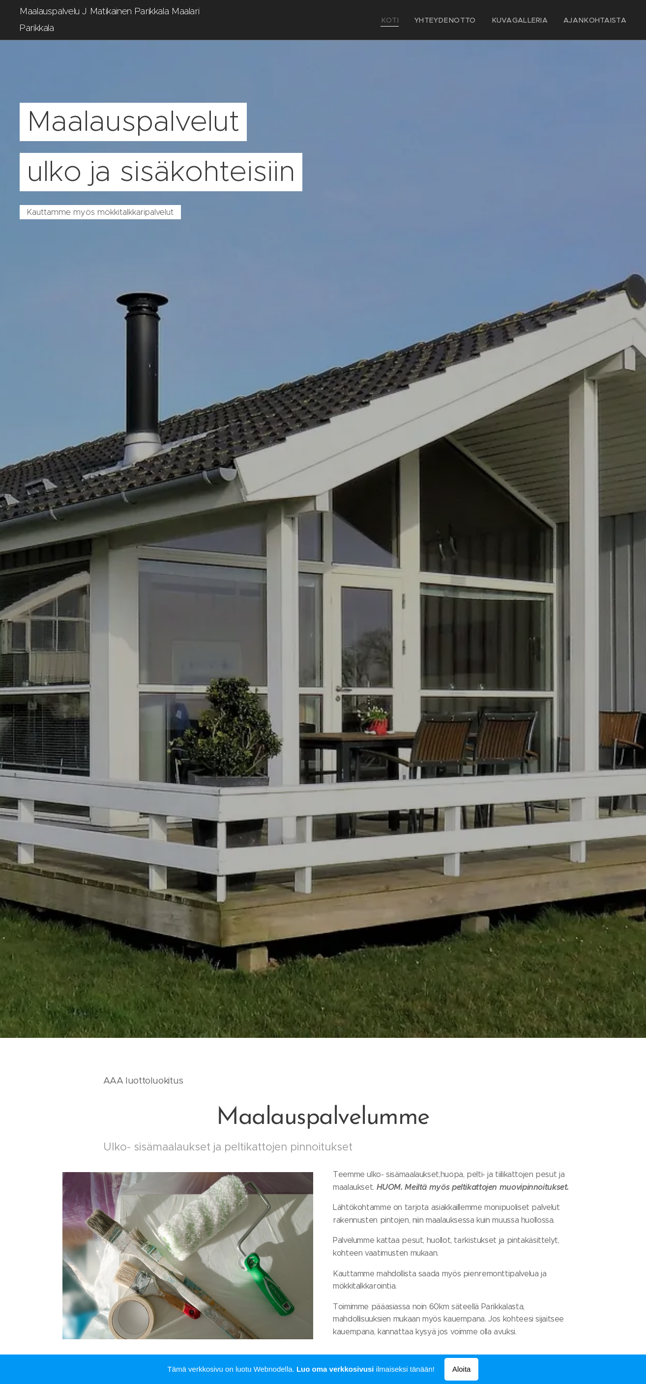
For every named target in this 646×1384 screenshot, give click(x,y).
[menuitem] (410, 20)
